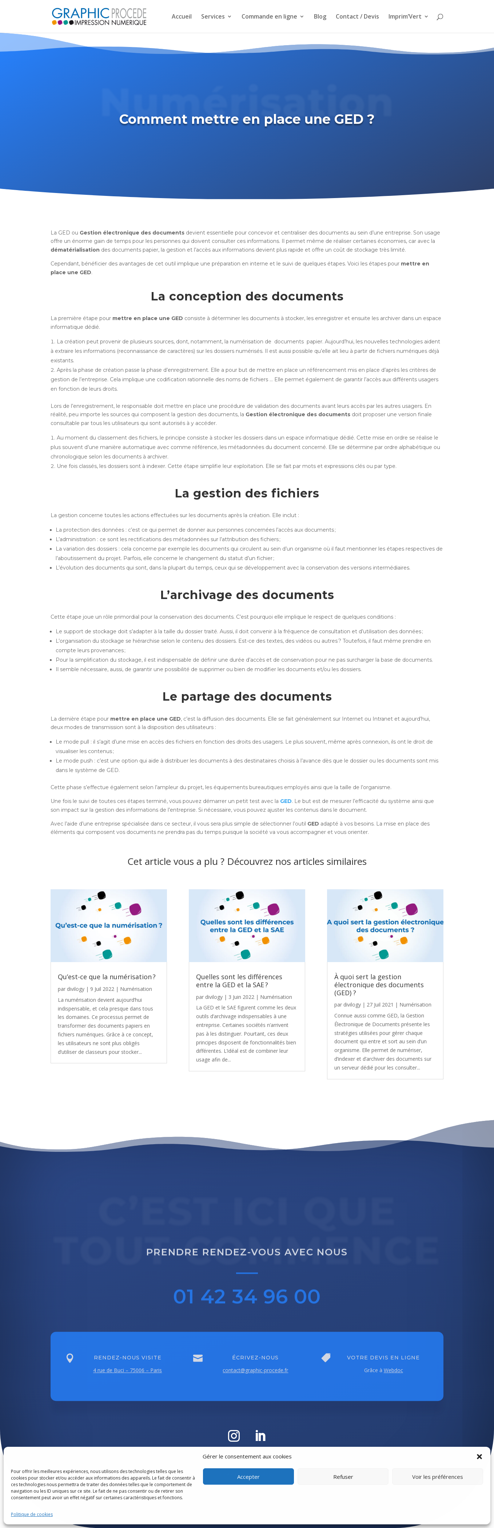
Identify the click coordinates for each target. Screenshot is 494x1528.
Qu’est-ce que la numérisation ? (107, 976)
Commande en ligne (269, 17)
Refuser (343, 1476)
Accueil (182, 17)
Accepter (248, 1476)
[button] (479, 1456)
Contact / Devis (357, 17)
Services (213, 17)
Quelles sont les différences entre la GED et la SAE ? (239, 980)
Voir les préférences (437, 1476)
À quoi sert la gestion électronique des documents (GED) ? (379, 984)
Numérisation (136, 988)
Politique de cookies (32, 1514)
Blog (320, 17)
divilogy (75, 988)
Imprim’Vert (405, 17)
